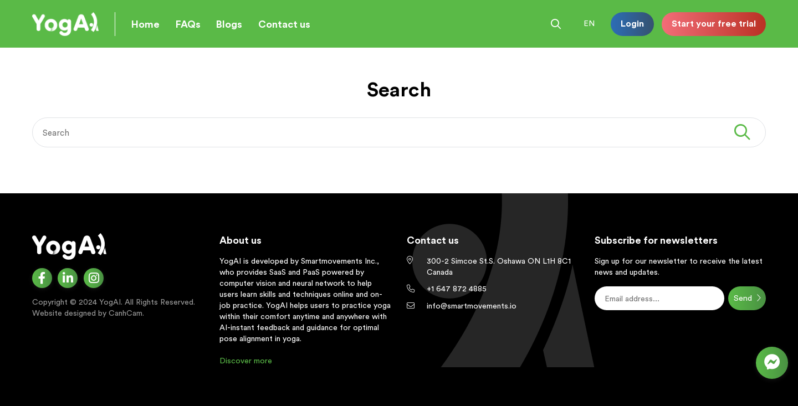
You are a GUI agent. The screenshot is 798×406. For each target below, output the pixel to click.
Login (632, 23)
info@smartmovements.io (471, 306)
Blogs (229, 24)
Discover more (245, 361)
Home (145, 24)
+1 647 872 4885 (457, 289)
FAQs (188, 24)
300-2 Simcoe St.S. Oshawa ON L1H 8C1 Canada (499, 266)
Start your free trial (714, 23)
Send (747, 298)
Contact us (284, 24)
